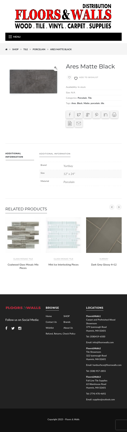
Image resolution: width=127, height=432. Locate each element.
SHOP (15, 49)
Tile (25, 49)
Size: (68, 92)
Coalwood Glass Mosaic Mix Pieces (23, 266)
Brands (67, 322)
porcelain (95, 103)
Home (49, 316)
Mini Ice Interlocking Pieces (63, 264)
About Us (68, 327)
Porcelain (39, 49)
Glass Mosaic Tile (23, 259)
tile (102, 103)
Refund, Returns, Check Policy (60, 333)
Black (79, 103)
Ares (73, 103)
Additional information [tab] (14, 155)
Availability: (71, 87)
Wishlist (50, 327)
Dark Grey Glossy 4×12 (104, 264)
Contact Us (51, 322)
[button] (56, 68)
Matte (87, 103)
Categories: (71, 97)
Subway (104, 259)
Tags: (68, 103)
